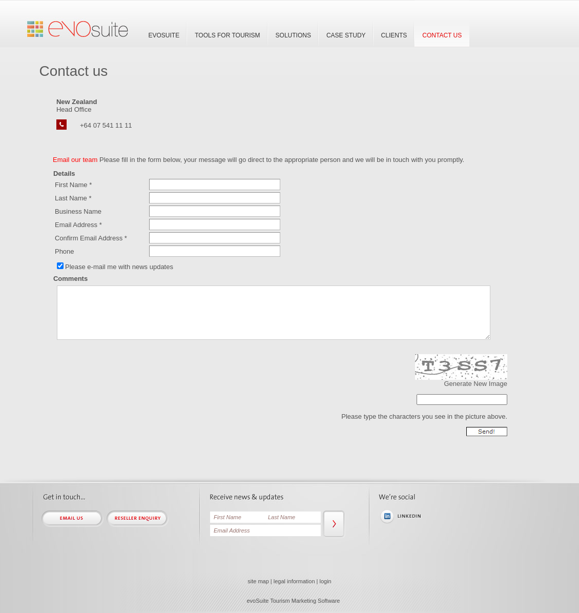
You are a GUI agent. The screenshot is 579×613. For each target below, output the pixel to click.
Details (64, 173)
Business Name (78, 211)
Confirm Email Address (88, 238)
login (326, 581)
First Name (71, 185)
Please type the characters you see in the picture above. (424, 416)
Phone (64, 251)
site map (258, 581)
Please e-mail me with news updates (119, 267)
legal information (294, 581)
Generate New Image (475, 383)
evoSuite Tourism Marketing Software (293, 601)
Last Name (71, 198)
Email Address (76, 225)
